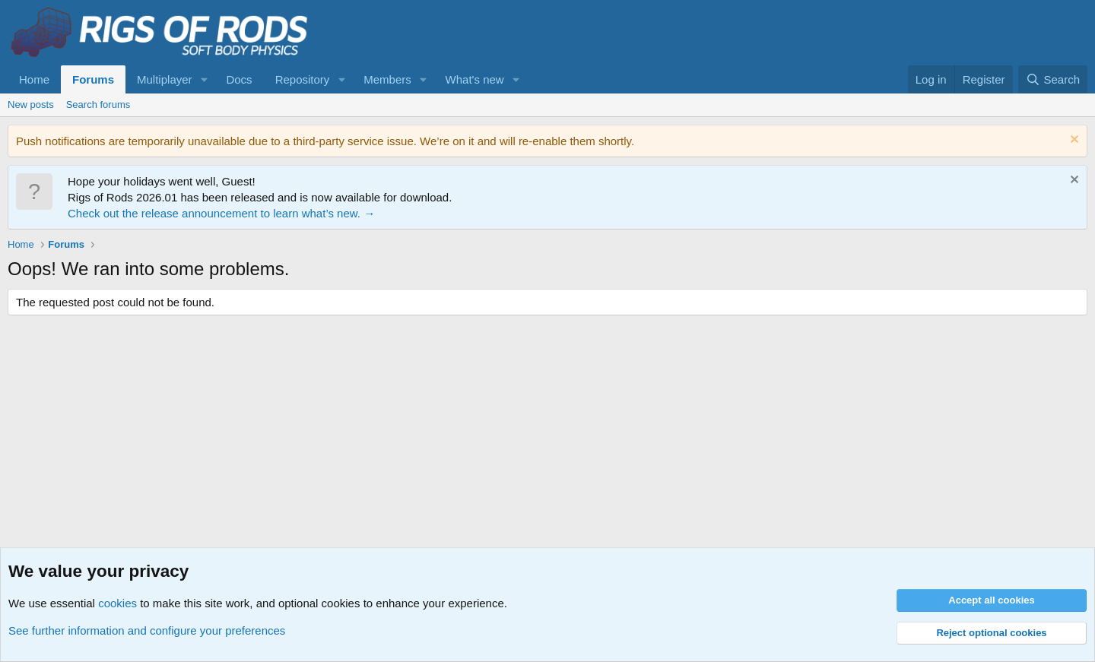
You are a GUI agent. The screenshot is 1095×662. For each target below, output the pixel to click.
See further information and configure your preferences (146, 630)
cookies (117, 603)
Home (34, 79)
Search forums (98, 104)
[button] (203, 79)
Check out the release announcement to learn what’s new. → (221, 213)
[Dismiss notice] (1072, 141)
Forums (93, 79)
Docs (239, 79)
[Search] (1052, 79)
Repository (302, 79)
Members (387, 79)
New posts (31, 104)
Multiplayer (164, 79)
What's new (475, 79)
